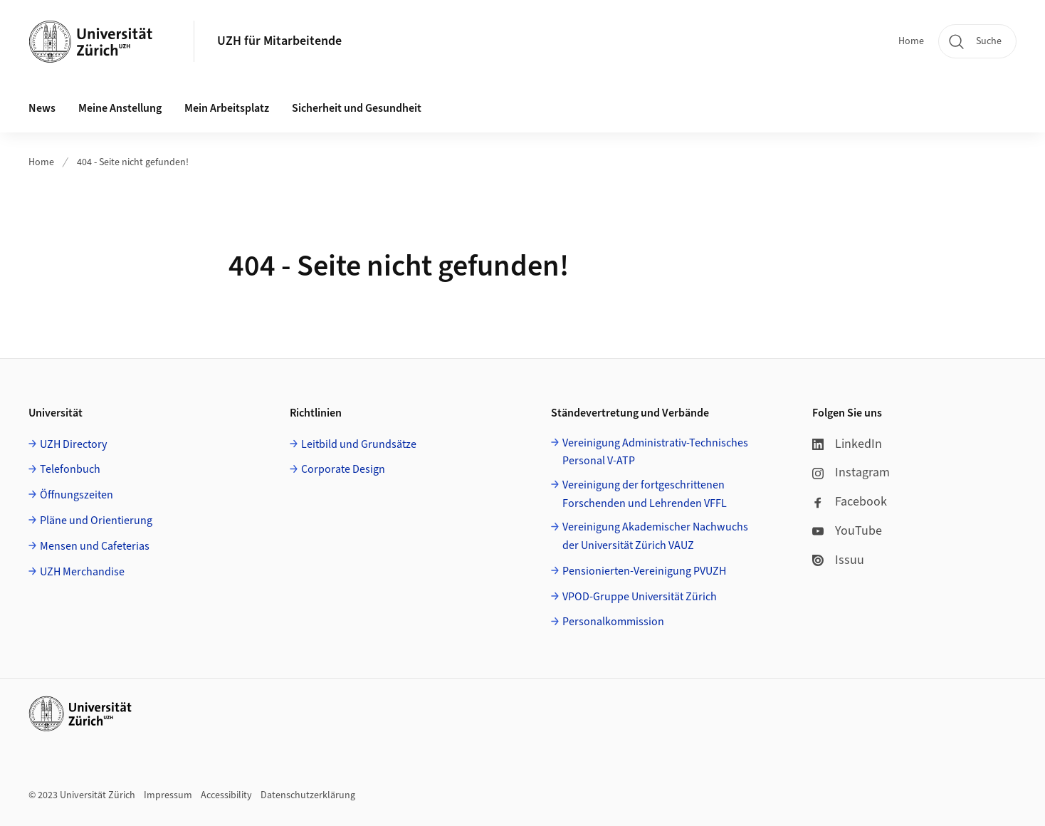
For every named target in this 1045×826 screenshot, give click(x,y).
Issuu (838, 560)
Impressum (168, 795)
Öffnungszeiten (76, 495)
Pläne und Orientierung (96, 520)
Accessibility (226, 795)
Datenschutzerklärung (308, 795)
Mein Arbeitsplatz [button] (226, 108)
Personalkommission (613, 621)
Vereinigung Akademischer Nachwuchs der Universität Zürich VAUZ (655, 536)
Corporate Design (343, 469)
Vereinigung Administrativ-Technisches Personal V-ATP (655, 452)
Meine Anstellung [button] (120, 108)
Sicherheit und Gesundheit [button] (356, 108)
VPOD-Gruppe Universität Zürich (639, 597)
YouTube (847, 531)
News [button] (42, 108)
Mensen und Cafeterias (94, 546)
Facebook (849, 502)
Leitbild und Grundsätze (358, 444)
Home (911, 41)
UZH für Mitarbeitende (279, 41)
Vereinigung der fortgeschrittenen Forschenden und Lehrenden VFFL (644, 494)
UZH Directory (73, 444)
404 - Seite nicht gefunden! (133, 162)
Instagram (851, 472)
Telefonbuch (70, 469)
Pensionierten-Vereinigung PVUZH (644, 571)
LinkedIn (847, 444)
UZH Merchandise (82, 572)
